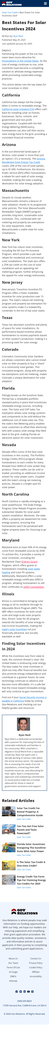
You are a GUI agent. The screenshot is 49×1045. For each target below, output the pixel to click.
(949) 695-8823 (24, 1001)
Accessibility (36, 976)
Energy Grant (29, 561)
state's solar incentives (14, 629)
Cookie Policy (35, 967)
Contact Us (35, 958)
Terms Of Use (13, 967)
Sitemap (13, 980)
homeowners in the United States (20, 60)
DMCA (13, 976)
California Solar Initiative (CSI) (18, 109)
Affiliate (35, 971)
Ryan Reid (18, 36)
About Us (13, 958)
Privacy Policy (35, 963)
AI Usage (13, 971)
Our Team (13, 963)
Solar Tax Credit (10, 12)
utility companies (33, 587)
